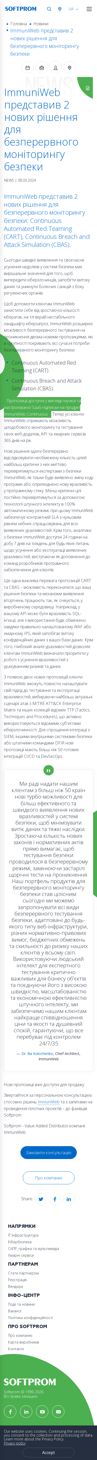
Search (49, 9)
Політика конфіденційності (30, 1317)
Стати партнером (23, 1273)
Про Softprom (27, 1327)
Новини (40, 24)
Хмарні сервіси (21, 1255)
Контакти (16, 1348)
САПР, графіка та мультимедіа (33, 1248)
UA (71, 8)
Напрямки (21, 1226)
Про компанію (48, 1178)
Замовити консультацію (48, 1152)
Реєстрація (17, 1279)
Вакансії (14, 1310)
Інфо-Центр (24, 1295)
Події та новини (21, 1304)
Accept (48, 1452)
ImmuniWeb (48, 1102)
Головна (18, 24)
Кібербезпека (20, 1241)
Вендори (15, 1286)
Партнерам (23, 1264)
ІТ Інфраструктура (23, 1235)
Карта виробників (23, 1342)
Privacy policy (15, 1443)
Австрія (60, 9)
